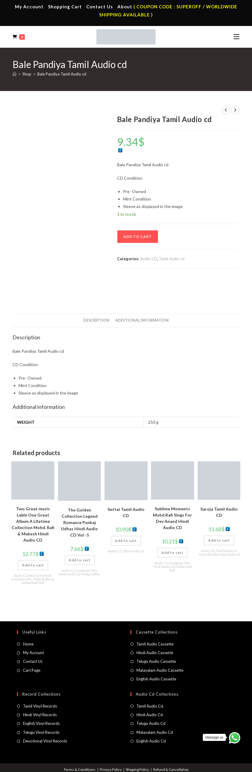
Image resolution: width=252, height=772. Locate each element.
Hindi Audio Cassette (154, 627)
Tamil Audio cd (172, 258)
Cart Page (31, 644)
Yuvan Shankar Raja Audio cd (219, 529)
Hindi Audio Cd (149, 689)
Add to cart (137, 236)
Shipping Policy (137, 744)
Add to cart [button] (33, 539)
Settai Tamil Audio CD (126, 487)
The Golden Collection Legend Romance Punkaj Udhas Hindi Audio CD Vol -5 (79, 497)
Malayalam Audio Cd (154, 707)
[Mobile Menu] (236, 36)
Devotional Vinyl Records (45, 715)
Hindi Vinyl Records (40, 689)
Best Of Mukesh (40, 550)
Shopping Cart (65, 6)
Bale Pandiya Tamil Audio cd (61, 74)
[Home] (14, 74)
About (124, 6)
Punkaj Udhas (90, 548)
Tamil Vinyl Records (40, 680)
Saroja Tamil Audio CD (219, 487)
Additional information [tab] (142, 295)
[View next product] (235, 110)
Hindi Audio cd (43, 553)
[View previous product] (226, 110)
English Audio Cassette (156, 653)
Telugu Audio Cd (150, 698)
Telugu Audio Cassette (156, 636)
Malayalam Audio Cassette (159, 644)
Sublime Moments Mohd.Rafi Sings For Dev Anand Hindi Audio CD (172, 493)
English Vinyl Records (41, 698)
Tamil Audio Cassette (154, 618)
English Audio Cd (151, 715)
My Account (29, 6)
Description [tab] (96, 295)
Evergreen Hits (22, 553)
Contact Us (99, 6)
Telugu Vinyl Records (41, 707)
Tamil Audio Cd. (150, 680)
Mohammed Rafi (32, 557)
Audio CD (148, 258)
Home (28, 618)
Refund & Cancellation (171, 744)
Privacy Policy (111, 744)
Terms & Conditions (80, 744)
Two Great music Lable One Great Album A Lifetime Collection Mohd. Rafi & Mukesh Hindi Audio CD (33, 499)
